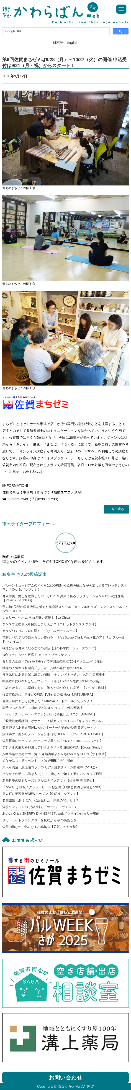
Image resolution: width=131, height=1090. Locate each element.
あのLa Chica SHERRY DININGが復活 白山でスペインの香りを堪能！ (52, 813)
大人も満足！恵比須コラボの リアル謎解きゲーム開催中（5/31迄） (50, 767)
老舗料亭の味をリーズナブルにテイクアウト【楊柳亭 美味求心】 (49, 780)
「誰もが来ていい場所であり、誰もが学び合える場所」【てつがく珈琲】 (55, 688)
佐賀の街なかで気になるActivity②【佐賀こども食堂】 (40, 827)
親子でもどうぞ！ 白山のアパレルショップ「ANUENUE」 (44, 707)
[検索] (55, 31)
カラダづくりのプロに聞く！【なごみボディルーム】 (40, 631)
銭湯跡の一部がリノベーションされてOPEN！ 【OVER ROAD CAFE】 (53, 734)
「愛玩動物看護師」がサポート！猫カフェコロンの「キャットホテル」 (53, 721)
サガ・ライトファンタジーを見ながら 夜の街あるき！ (41, 820)
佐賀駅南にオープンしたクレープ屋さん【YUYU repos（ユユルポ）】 (52, 741)
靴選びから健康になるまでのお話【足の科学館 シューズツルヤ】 (50, 648)
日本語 (58, 42)
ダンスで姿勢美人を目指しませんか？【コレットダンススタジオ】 (50, 624)
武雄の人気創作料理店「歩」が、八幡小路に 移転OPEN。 (44, 668)
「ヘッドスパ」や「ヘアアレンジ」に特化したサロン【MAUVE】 (49, 714)
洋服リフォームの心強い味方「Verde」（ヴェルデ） (40, 807)
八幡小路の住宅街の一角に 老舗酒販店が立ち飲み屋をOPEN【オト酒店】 (55, 754)
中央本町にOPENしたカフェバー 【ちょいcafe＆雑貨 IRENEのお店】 (52, 681)
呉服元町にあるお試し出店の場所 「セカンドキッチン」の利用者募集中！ (55, 674)
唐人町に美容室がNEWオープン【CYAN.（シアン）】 (41, 793)
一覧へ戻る (116, 509)
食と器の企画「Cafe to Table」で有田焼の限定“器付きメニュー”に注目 (52, 661)
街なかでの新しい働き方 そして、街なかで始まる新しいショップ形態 (52, 774)
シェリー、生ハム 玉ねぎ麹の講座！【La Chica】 (37, 617)
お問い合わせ (65, 1077)
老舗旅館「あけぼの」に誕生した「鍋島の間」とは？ (40, 800)
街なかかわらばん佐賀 (52, 10)
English (72, 42)
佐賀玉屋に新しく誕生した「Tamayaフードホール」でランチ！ (47, 701)
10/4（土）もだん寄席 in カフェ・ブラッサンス (36, 655)
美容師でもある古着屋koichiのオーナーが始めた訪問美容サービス (49, 727)
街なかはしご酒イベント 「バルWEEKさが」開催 (37, 760)
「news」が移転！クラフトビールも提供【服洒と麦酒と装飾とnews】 (52, 787)
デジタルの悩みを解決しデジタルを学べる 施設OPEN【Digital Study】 (52, 747)
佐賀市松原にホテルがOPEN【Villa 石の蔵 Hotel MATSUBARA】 (48, 694)
